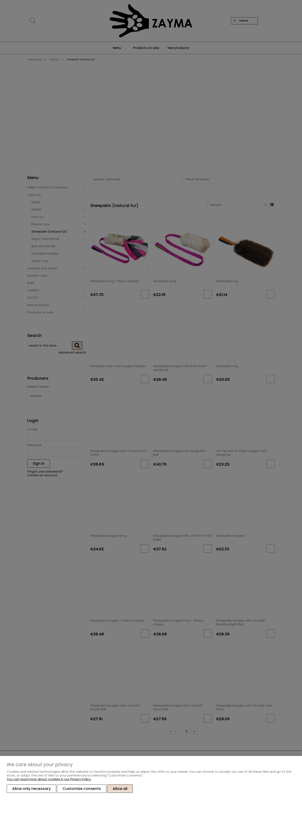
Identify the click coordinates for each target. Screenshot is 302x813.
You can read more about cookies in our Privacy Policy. (49, 779)
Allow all (120, 788)
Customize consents (81, 788)
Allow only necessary (31, 788)
